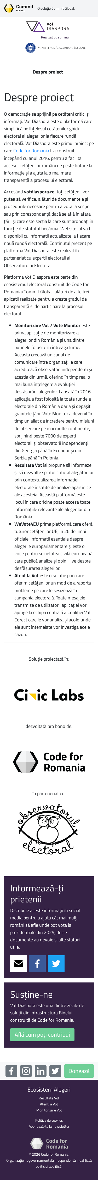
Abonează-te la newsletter (49, 1126)
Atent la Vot (49, 1104)
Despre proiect (48, 71)
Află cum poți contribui (42, 1034)
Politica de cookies (49, 1120)
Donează (79, 1070)
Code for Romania (31, 150)
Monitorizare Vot (49, 1110)
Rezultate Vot (49, 1098)
